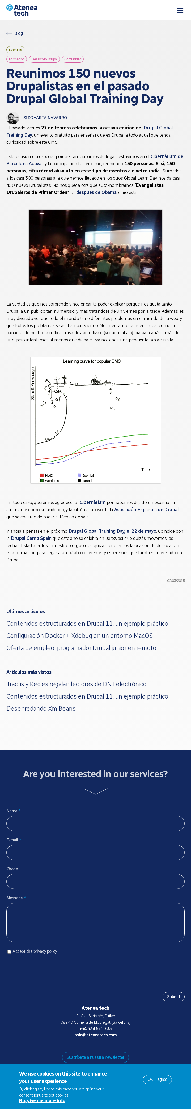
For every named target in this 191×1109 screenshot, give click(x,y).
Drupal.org (74, 1050)
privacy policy (45, 956)
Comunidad (72, 59)
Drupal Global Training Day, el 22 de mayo (112, 531)
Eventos (15, 50)
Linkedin (117, 1050)
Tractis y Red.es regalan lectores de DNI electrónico (76, 684)
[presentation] (46, 976)
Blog (18, 33)
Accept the (34, 956)
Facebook (108, 1050)
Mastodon (83, 1050)
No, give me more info (42, 1100)
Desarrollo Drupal (44, 59)
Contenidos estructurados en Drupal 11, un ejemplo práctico (87, 623)
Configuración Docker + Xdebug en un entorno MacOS (79, 636)
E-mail (13, 840)
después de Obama (96, 192)
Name (13, 811)
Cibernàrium (93, 502)
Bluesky (91, 1050)
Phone (12, 868)
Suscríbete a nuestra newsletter (96, 1062)
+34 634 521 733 (95, 1033)
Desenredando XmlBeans (40, 708)
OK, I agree (157, 1079)
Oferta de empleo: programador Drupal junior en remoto (81, 648)
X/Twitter (100, 1050)
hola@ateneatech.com (95, 1040)
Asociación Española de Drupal (146, 510)
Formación (16, 59)
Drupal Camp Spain (31, 538)
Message (16, 897)
